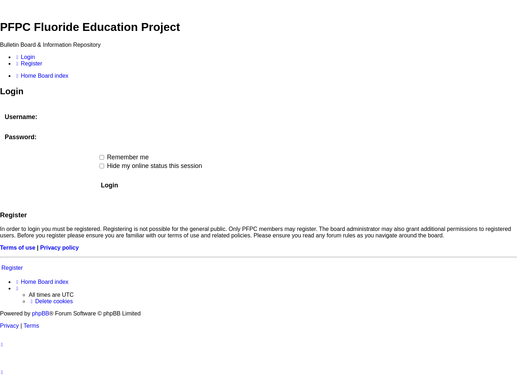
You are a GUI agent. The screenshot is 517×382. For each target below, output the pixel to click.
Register (12, 268)
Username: (21, 116)
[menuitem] (24, 57)
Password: (21, 137)
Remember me (124, 157)
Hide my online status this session (150, 165)
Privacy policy (59, 248)
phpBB (40, 313)
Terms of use (17, 248)
